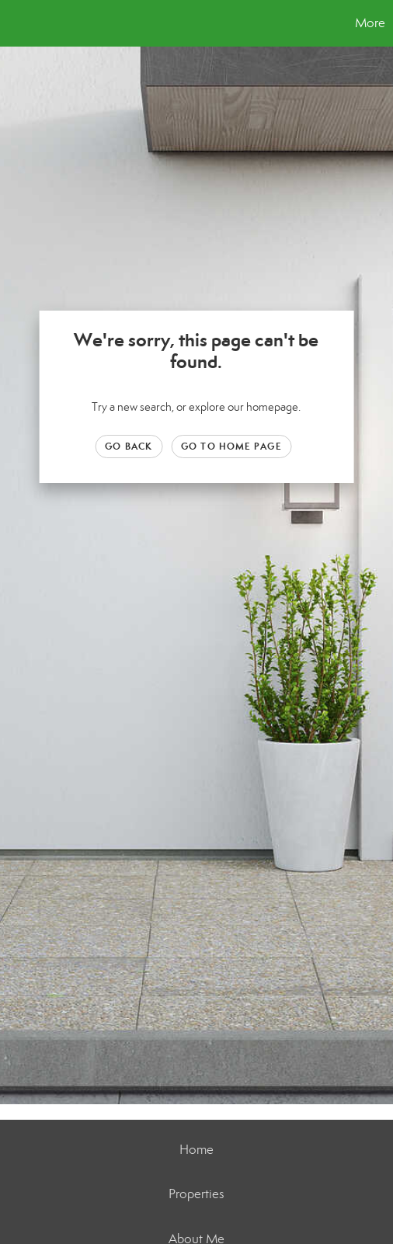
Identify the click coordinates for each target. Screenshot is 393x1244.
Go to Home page (231, 446)
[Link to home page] (14, 23)
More (370, 23)
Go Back (128, 446)
